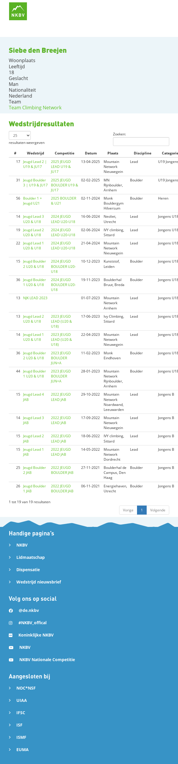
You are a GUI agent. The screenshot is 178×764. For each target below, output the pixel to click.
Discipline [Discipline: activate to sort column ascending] (142, 153)
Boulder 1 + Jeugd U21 (32, 201)
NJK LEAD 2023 (35, 297)
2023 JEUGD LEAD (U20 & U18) (61, 321)
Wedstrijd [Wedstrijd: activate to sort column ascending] (35, 153)
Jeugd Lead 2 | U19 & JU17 (35, 164)
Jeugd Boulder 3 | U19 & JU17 (35, 183)
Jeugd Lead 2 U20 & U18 (33, 232)
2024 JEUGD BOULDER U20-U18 (63, 266)
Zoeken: (141, 139)
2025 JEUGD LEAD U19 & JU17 (61, 166)
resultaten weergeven (26, 138)
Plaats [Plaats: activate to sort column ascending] (112, 153)
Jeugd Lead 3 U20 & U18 (33, 219)
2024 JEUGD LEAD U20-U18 (63, 219)
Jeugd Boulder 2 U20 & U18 (34, 264)
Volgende (157, 510)
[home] (18, 11)
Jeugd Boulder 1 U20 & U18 (34, 282)
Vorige (128, 510)
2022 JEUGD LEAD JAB (61, 397)
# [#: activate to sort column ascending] (15, 153)
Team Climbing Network (35, 107)
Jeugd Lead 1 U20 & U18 (33, 246)
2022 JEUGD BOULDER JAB (62, 470)
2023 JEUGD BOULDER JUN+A (61, 357)
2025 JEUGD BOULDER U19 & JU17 (64, 185)
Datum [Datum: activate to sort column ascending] (91, 153)
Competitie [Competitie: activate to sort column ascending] (64, 153)
